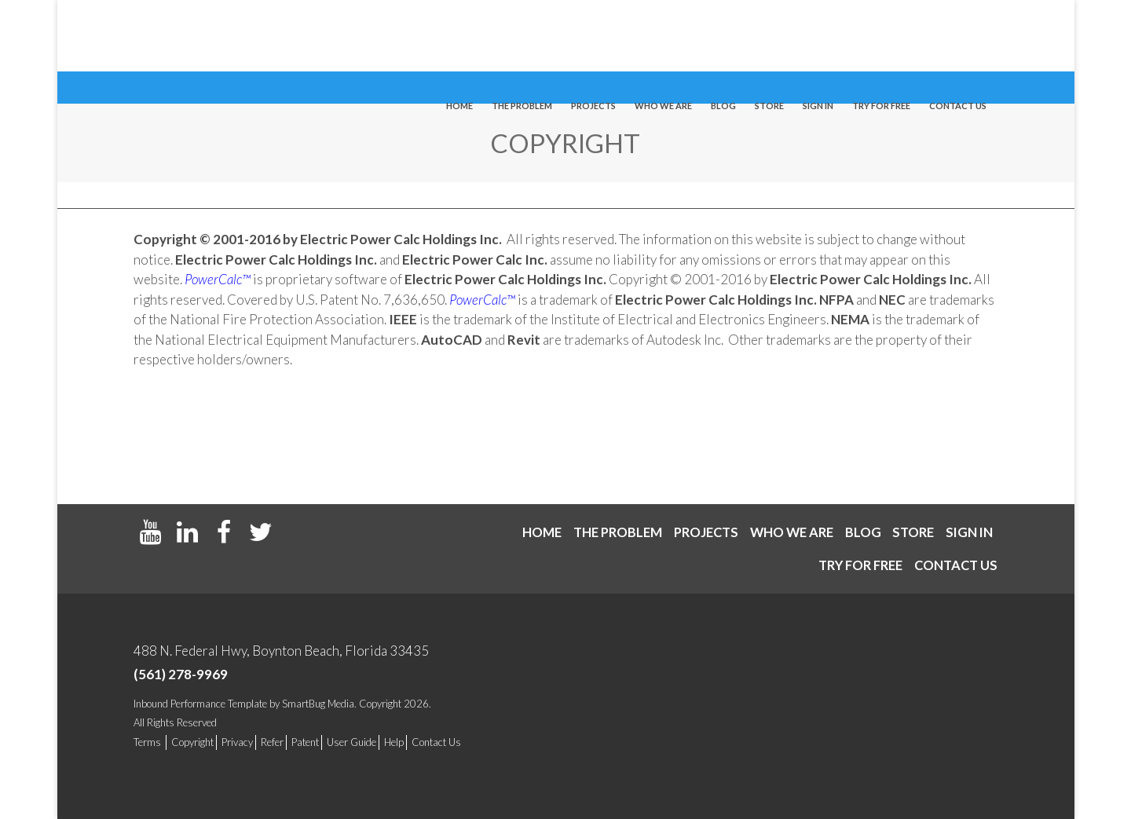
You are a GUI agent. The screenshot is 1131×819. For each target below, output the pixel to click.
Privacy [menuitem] (237, 742)
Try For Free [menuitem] (881, 36)
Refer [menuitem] (272, 742)
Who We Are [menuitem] (663, 36)
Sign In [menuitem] (818, 36)
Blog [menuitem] (723, 36)
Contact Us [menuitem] (436, 742)
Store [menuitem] (769, 36)
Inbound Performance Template (200, 703)
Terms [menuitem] (147, 742)
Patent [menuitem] (305, 742)
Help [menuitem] (394, 742)
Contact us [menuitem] (957, 36)
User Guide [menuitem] (351, 742)
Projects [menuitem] (593, 36)
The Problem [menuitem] (522, 36)
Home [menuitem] (459, 36)
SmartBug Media (318, 703)
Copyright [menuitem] (192, 742)
